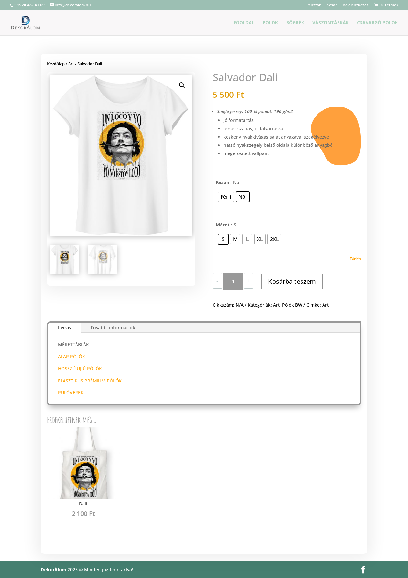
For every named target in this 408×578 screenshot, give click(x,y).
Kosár (331, 5)
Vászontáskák (330, 22)
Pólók (270, 22)
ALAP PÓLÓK (71, 356)
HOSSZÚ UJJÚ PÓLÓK (80, 369)
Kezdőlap (56, 64)
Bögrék (295, 22)
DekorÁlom (53, 570)
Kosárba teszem (292, 281)
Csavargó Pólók (377, 22)
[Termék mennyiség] (233, 281)
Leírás (64, 328)
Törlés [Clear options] (355, 258)
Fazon (222, 182)
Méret (223, 225)
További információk (113, 328)
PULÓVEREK (71, 392)
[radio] (226, 197)
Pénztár (313, 5)
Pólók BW (292, 305)
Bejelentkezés (355, 5)
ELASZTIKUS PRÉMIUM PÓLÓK (90, 381)
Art (71, 64)
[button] (182, 85)
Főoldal (244, 22)
